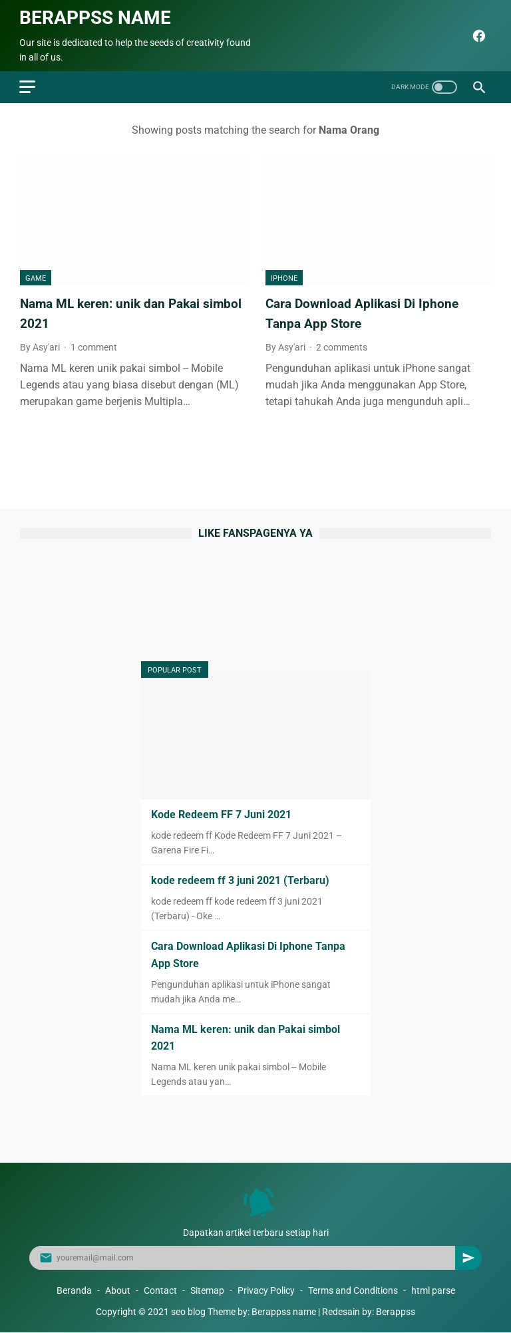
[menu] (28, 84)
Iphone (284, 276)
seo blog (188, 1312)
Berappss (395, 1312)
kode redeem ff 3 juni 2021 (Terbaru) (240, 880)
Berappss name (96, 16)
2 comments (341, 344)
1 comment (94, 344)
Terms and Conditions (353, 1291)
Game (35, 276)
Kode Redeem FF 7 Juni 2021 (221, 814)
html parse (433, 1291)
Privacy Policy (266, 1291)
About (117, 1291)
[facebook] (476, 34)
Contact (160, 1291)
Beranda (74, 1291)
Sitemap (207, 1291)
